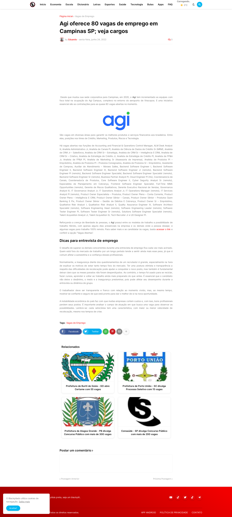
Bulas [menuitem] (150, 4)
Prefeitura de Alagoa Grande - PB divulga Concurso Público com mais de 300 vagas (87, 432)
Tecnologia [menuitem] (137, 4)
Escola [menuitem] (69, 4)
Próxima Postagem (162, 478)
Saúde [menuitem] (122, 4)
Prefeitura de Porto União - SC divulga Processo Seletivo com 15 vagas (144, 388)
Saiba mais (24, 501)
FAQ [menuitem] (170, 4)
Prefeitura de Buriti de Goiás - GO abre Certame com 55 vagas (88, 388)
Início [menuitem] (43, 4)
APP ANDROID (148, 512)
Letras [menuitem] (96, 4)
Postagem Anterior (70, 478)
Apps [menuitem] (161, 4)
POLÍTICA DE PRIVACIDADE (174, 512)
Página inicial (66, 16)
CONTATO (197, 512)
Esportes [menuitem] (110, 4)
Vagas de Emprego (84, 16)
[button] (193, 4)
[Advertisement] (116, 70)
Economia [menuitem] (55, 4)
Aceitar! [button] (13, 508)
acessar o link (163, 229)
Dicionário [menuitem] (83, 4)
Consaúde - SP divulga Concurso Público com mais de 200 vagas (144, 432)
